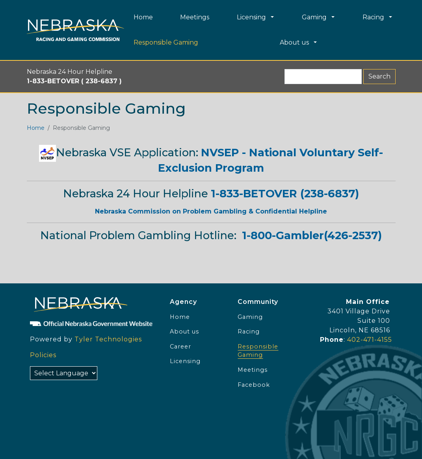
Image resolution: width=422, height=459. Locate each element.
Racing (249, 331)
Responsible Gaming (258, 351)
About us (184, 331)
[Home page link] (75, 30)
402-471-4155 (369, 339)
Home (36, 127)
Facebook (254, 384)
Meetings (253, 369)
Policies (43, 355)
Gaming (250, 316)
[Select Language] (63, 373)
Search (379, 76)
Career (180, 346)
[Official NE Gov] (93, 323)
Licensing (185, 361)
